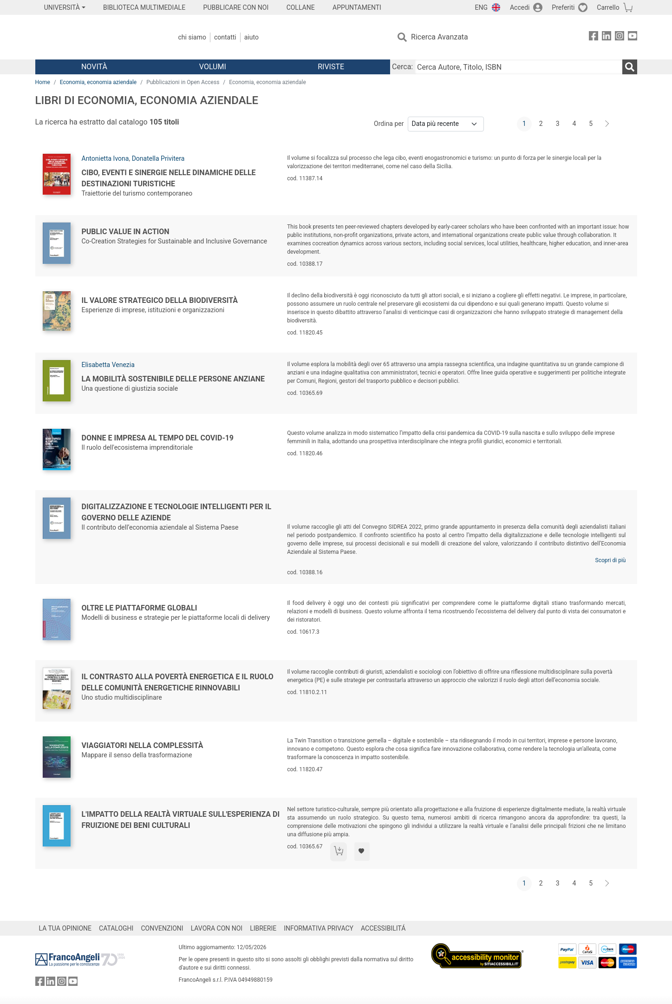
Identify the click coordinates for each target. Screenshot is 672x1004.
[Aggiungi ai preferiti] (362, 851)
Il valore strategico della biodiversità (160, 300)
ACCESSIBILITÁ (383, 928)
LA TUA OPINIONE (65, 928)
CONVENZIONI (162, 928)
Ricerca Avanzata (439, 37)
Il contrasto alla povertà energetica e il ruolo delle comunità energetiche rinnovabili (178, 682)
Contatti (225, 37)
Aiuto (251, 37)
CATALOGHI (116, 928)
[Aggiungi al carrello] (338, 851)
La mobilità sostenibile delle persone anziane (173, 378)
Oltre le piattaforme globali (139, 608)
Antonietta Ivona (105, 158)
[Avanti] (607, 124)
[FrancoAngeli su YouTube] (632, 37)
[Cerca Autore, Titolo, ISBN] (518, 66)
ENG (481, 7)
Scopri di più (610, 560)
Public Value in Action (126, 231)
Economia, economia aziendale (98, 82)
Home (42, 82)
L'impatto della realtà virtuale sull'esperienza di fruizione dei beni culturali (181, 820)
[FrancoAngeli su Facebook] (593, 37)
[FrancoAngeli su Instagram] (619, 37)
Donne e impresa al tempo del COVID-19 (158, 437)
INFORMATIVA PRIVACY (318, 928)
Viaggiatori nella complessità (142, 745)
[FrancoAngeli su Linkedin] (606, 37)
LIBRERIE (263, 928)
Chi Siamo (192, 37)
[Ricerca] (629, 66)
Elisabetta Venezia (108, 364)
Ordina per (389, 123)
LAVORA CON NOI (217, 928)
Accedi (520, 7)
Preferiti (563, 7)
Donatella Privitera (158, 158)
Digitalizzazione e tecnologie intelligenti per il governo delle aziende (177, 512)
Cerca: (402, 66)
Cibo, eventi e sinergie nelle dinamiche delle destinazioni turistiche (169, 178)
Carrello (608, 7)
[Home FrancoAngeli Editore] (96, 37)
